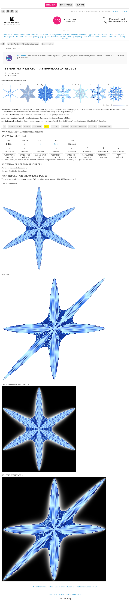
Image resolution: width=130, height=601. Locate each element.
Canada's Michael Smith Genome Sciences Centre (73, 587)
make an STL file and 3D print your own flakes (51, 115)
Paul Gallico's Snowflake (97, 121)
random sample (15, 126)
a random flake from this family (31, 131)
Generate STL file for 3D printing (13, 171)
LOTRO (16, 36)
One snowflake (47, 44)
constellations (36, 35)
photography (38, 36)
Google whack (53, 594)
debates (66, 35)
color (28, 35)
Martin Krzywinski (39, 587)
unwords (103, 36)
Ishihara (111, 35)
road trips (55, 36)
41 (40, 144)
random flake (12, 131)
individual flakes (119, 109)
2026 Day (50, 5)
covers (45, 35)
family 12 (43, 111)
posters (65, 126)
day (5, 35)
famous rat (83, 35)
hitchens (104, 35)
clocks (22, 35)
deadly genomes (56, 35)
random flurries (89, 109)
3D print (92, 126)
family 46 (54, 111)
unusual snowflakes (21, 111)
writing (122, 36)
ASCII (10, 35)
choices (16, 35)
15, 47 (56, 144)
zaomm (65, 38)
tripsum (91, 36)
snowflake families (102, 109)
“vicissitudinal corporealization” (70, 594)
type (97, 36)
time (85, 36)
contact (50, 587)
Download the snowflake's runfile (13, 168)
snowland (37, 126)
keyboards (122, 35)
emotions (74, 35)
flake (47, 126)
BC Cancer (22, 56)
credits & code (105, 126)
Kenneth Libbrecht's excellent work (72, 121)
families (27, 126)
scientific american (78, 126)
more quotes (124, 11)
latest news (66, 5)
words (116, 36)
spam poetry (77, 36)
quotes (47, 36)
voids (110, 36)
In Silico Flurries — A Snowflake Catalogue (23, 44)
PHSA (95, 587)
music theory (24, 36)
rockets (63, 36)
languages (8, 36)
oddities (55, 126)
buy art (80, 5)
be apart (115, 11)
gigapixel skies (94, 35)
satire (69, 36)
